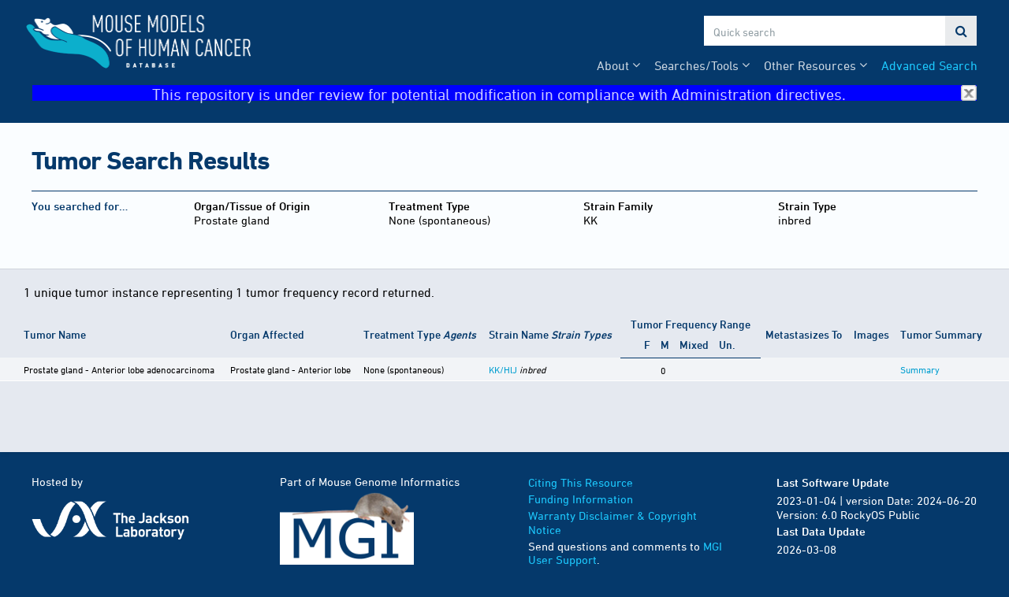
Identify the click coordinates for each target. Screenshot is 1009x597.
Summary (920, 369)
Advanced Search (929, 65)
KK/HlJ (503, 369)
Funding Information (580, 499)
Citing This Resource (580, 482)
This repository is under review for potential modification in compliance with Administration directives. (564, 93)
